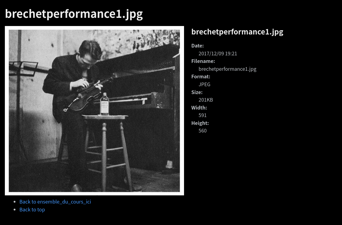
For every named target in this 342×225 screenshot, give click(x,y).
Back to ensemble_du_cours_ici (55, 201)
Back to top (32, 209)
